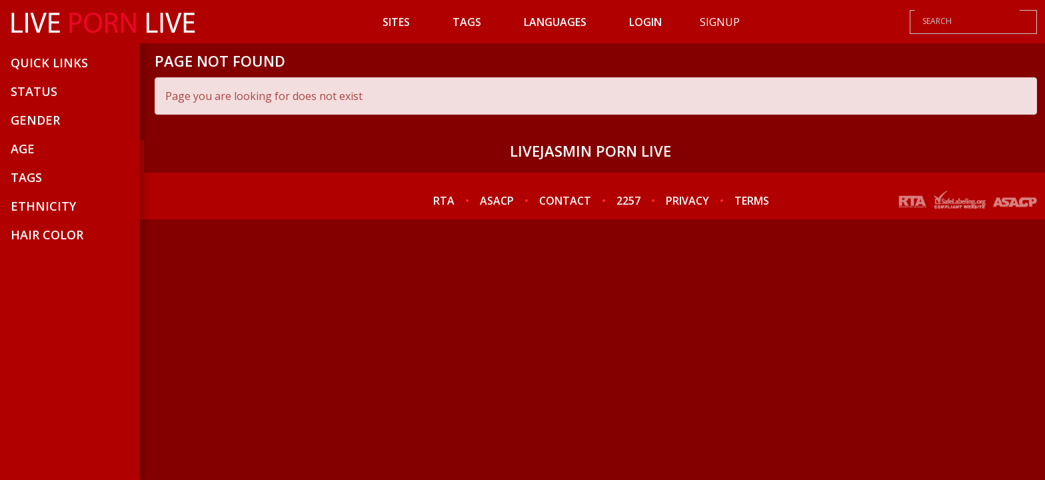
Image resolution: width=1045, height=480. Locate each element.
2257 (628, 200)
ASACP (497, 200)
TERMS (751, 200)
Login (645, 22)
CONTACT (565, 200)
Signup (720, 22)
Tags (467, 22)
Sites (396, 22)
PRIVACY (687, 200)
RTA (444, 200)
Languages (555, 22)
